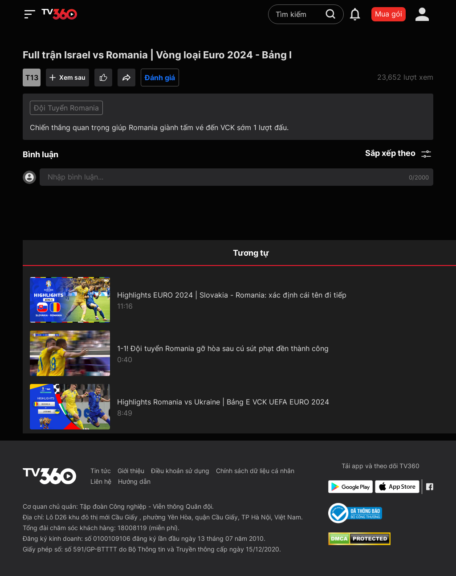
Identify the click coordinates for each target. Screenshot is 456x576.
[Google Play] (349, 486)
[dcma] (359, 542)
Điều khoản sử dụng (180, 470)
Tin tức (100, 470)
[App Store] (396, 486)
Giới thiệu (131, 470)
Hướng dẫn (134, 481)
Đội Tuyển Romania (66, 107)
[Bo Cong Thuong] (355, 513)
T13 (31, 77)
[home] (59, 14)
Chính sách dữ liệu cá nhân (255, 470)
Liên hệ (100, 481)
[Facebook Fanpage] (429, 486)
